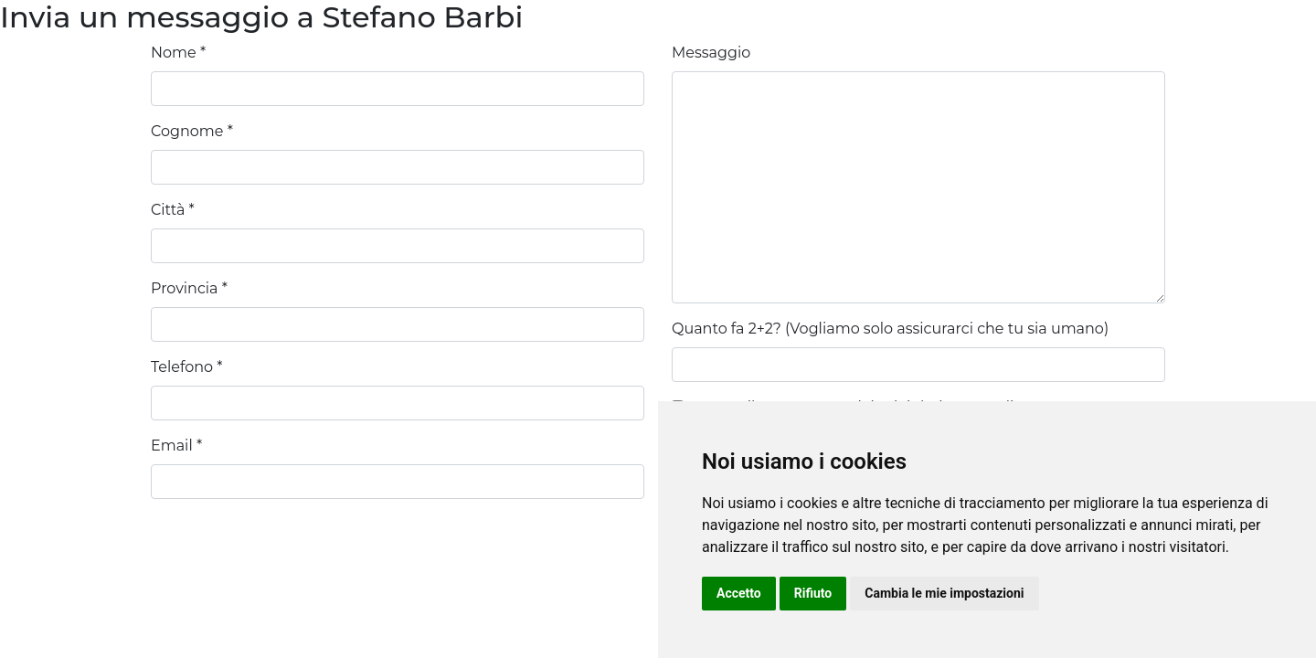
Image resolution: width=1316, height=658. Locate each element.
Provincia (184, 288)
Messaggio (711, 52)
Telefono (182, 367)
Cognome (187, 131)
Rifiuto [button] (813, 593)
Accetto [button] (738, 593)
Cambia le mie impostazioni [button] (944, 593)
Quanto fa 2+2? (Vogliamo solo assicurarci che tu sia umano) (890, 328)
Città (168, 209)
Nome (173, 52)
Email (172, 445)
